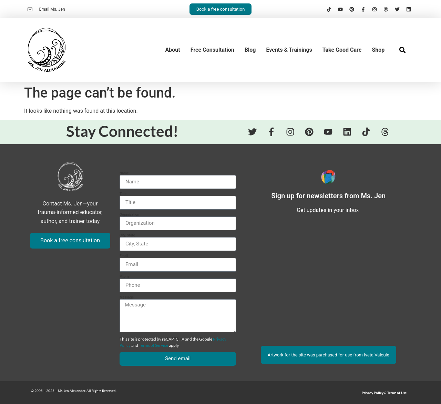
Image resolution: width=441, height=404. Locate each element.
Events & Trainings (289, 50)
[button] (402, 50)
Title (123, 194)
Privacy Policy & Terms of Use (384, 393)
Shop (378, 50)
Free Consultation (212, 50)
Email (124, 256)
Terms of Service (153, 345)
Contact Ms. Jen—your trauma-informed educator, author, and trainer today (70, 212)
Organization (129, 214)
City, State (127, 235)
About (172, 50)
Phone (125, 277)
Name (124, 173)
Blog (250, 50)
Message (127, 297)
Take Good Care (342, 50)
